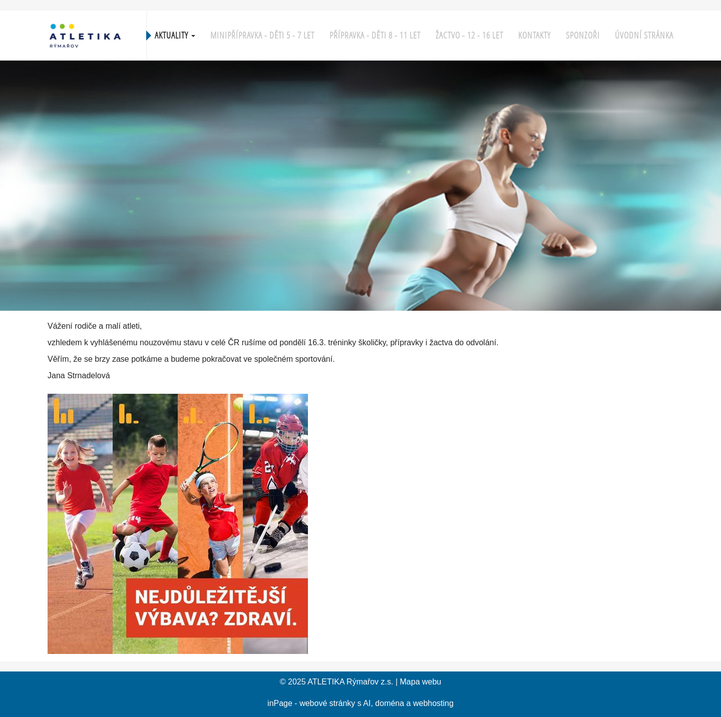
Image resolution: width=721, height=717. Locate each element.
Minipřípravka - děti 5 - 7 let (262, 35)
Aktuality (175, 35)
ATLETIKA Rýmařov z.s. (350, 681)
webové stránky (327, 703)
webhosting (433, 703)
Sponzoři (583, 35)
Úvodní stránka (644, 35)
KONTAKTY (534, 35)
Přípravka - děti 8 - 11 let (375, 35)
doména (389, 703)
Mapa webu (421, 681)
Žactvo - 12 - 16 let (469, 35)
